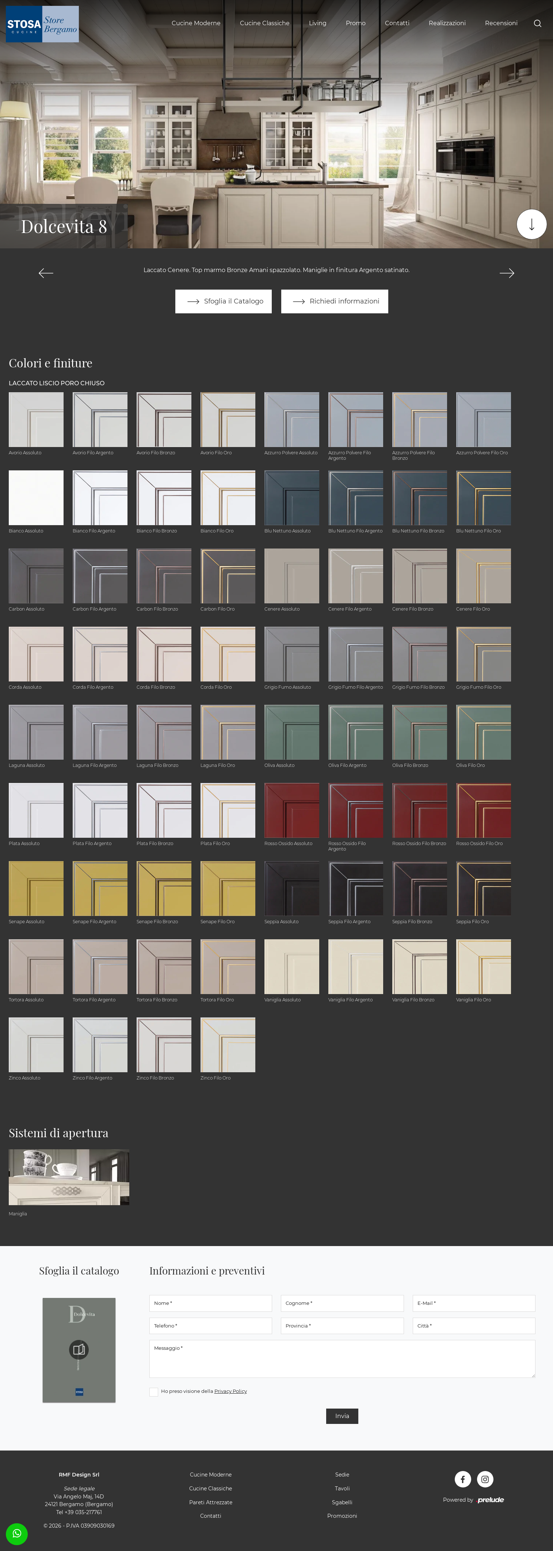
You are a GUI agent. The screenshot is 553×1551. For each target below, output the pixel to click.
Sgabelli (342, 1502)
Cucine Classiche (265, 23)
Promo (356, 23)
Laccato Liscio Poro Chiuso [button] (56, 383)
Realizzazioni (447, 23)
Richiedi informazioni (335, 302)
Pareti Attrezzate (210, 1502)
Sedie (342, 1475)
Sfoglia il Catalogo (223, 302)
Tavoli (342, 1489)
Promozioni (342, 1516)
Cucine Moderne (196, 23)
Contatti (397, 23)
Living (318, 23)
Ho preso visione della (204, 1391)
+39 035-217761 (83, 1512)
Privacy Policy (230, 1391)
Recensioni (501, 23)
